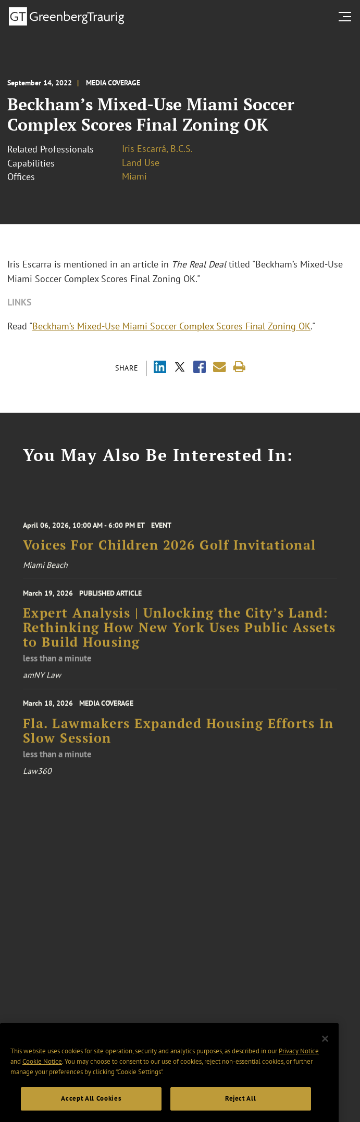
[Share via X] (179, 368)
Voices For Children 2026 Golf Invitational (169, 551)
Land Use (140, 163)
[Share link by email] (219, 367)
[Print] (239, 367)
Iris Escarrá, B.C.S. (157, 149)
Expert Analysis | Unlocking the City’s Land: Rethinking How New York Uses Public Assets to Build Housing (179, 635)
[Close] (325, 1053)
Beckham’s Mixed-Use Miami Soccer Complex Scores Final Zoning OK (171, 326)
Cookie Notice (42, 1076)
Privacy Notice (299, 1066)
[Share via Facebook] (199, 368)
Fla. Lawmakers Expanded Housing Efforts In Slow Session (178, 738)
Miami (134, 176)
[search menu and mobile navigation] (347, 17)
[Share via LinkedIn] (160, 368)
